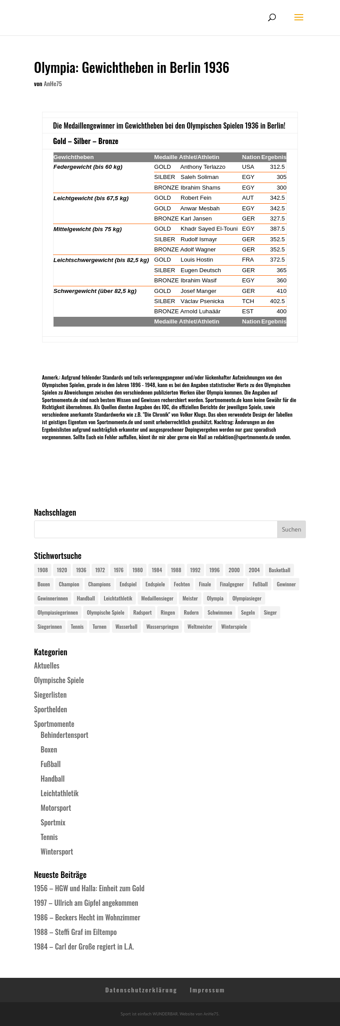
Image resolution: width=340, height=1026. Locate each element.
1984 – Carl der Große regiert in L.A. (84, 946)
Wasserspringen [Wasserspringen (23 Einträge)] (163, 626)
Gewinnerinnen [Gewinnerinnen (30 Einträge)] (53, 598)
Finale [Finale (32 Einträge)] (205, 584)
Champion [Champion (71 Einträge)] (69, 584)
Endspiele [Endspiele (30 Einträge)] (155, 584)
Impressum (207, 989)
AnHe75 (53, 83)
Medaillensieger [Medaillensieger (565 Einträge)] (157, 598)
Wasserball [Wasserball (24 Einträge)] (127, 626)
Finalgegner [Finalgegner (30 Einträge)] (232, 584)
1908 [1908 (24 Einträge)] (43, 570)
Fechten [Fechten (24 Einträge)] (182, 584)
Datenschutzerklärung (141, 989)
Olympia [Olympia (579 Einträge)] (215, 598)
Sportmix (53, 822)
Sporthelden (50, 709)
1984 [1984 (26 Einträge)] (157, 570)
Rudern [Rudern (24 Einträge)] (191, 612)
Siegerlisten (50, 694)
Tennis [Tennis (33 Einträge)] (77, 626)
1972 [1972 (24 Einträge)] (100, 570)
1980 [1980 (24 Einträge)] (137, 570)
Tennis (49, 837)
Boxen (49, 749)
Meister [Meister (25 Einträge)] (190, 598)
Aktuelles (46, 665)
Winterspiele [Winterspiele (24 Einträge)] (234, 626)
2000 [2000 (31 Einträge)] (234, 570)
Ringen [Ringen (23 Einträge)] (168, 612)
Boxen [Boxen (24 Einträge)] (44, 584)
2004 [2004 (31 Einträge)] (254, 570)
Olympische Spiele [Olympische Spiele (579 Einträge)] (105, 612)
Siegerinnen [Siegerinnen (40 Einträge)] (50, 626)
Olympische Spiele (59, 680)
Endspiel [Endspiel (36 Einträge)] (128, 584)
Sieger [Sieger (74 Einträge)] (270, 612)
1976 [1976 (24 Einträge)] (119, 570)
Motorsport (56, 807)
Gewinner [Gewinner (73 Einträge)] (286, 584)
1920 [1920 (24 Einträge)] (62, 570)
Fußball (51, 764)
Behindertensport (65, 735)
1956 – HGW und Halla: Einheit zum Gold (89, 888)
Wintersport (57, 851)
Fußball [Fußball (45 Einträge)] (260, 584)
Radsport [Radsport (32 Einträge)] (142, 612)
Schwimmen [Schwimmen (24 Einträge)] (220, 612)
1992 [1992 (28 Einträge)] (195, 570)
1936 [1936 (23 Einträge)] (81, 570)
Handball (53, 778)
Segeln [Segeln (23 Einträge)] (248, 612)
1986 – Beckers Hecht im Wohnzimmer (87, 917)
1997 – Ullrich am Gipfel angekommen (86, 902)
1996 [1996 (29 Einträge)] (214, 570)
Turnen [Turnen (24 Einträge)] (99, 626)
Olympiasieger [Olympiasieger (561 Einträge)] (247, 598)
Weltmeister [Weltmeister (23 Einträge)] (200, 626)
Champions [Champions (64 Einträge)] (99, 584)
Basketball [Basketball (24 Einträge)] (279, 570)
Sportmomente (54, 723)
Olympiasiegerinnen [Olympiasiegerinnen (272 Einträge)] (58, 612)
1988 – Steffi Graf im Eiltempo (75, 932)
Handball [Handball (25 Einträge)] (86, 598)
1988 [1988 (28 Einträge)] (176, 570)
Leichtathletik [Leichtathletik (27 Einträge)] (118, 598)
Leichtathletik (60, 793)
